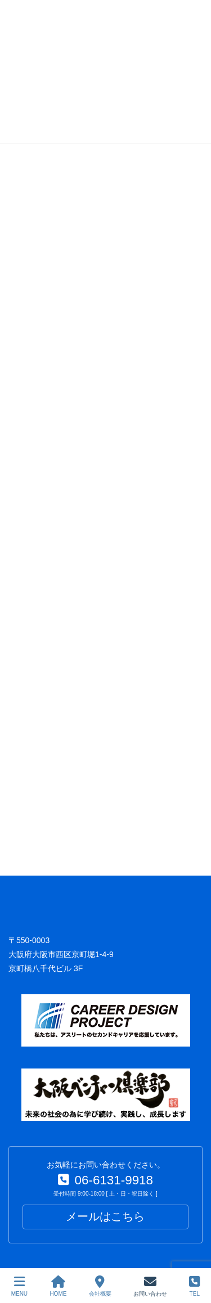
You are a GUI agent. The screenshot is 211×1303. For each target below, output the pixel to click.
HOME (58, 1286)
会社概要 (100, 1286)
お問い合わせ (150, 1286)
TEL (194, 1286)
